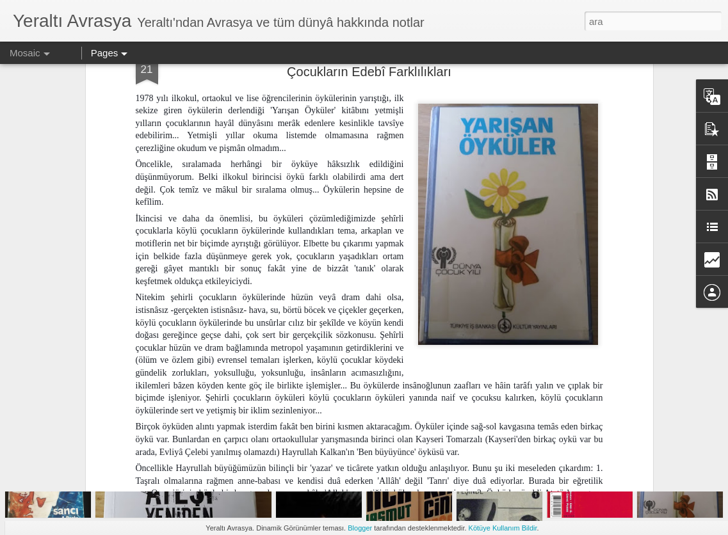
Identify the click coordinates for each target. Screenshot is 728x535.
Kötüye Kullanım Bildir (503, 528)
